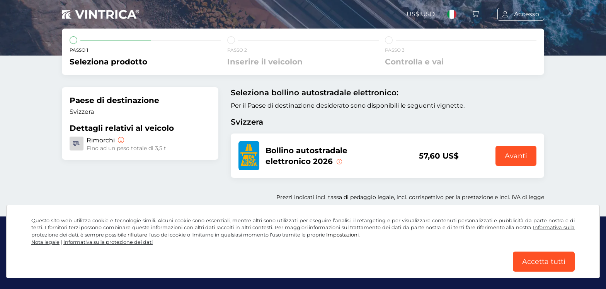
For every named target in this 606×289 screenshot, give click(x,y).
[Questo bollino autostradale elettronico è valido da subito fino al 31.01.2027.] (338, 161)
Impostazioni (342, 235)
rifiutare (137, 235)
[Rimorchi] (120, 140)
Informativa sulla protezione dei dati (108, 242)
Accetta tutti (543, 261)
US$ (421, 14)
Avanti (516, 156)
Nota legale (45, 242)
